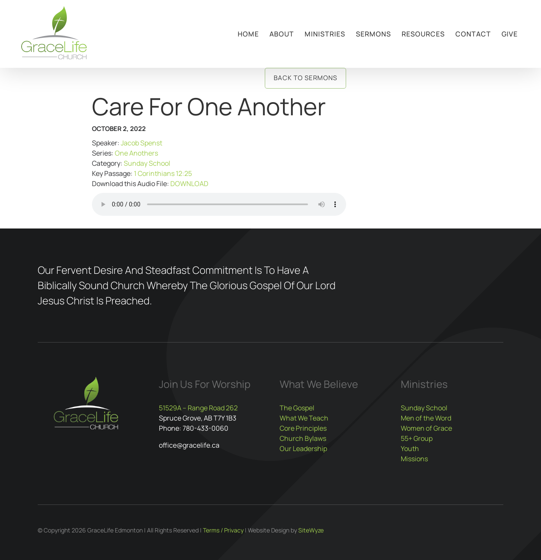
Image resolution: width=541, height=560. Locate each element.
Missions (414, 458)
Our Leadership (303, 448)
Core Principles (303, 428)
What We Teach (304, 418)
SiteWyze (311, 530)
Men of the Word (426, 418)
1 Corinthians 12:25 (163, 173)
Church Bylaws (303, 438)
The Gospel (297, 407)
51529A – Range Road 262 (198, 407)
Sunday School (147, 163)
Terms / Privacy (223, 530)
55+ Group (417, 438)
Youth (410, 448)
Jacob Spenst (141, 143)
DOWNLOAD (189, 183)
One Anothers (136, 153)
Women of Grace (426, 428)
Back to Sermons (305, 77)
